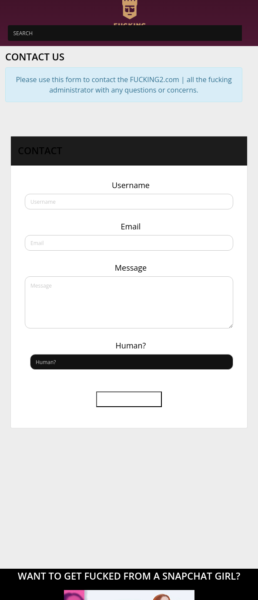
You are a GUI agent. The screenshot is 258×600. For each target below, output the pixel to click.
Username (131, 185)
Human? (131, 345)
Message (131, 267)
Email (131, 226)
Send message (129, 399)
